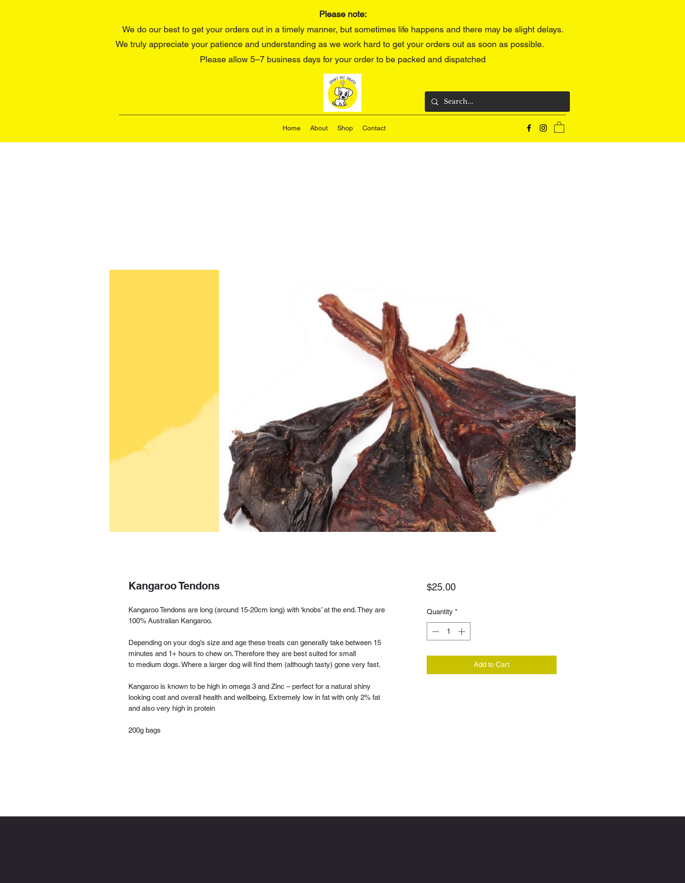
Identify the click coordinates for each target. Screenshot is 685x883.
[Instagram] (543, 128)
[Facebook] (529, 128)
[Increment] (462, 631)
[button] (559, 127)
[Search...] (497, 101)
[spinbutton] (448, 631)
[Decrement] (434, 631)
